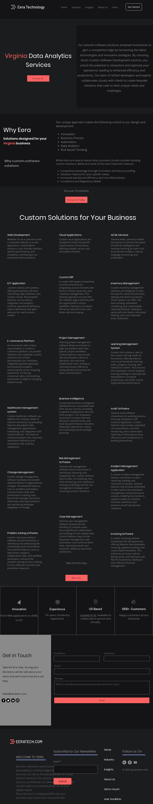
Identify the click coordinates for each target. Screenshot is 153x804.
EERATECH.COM (29, 741)
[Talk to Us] (76, 578)
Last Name (109, 653)
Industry (109, 759)
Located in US (88, 615)
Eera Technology (30, 7)
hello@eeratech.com (14, 693)
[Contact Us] (38, 78)
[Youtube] (135, 762)
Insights (108, 769)
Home (107, 750)
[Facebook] (3, 700)
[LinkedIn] (13, 700)
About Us (109, 779)
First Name (59, 653)
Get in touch (111, 789)
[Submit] (63, 781)
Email (57, 666)
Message (58, 678)
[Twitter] (8, 700)
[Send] (101, 700)
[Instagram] (18, 700)
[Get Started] (134, 6)
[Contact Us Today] (76, 200)
